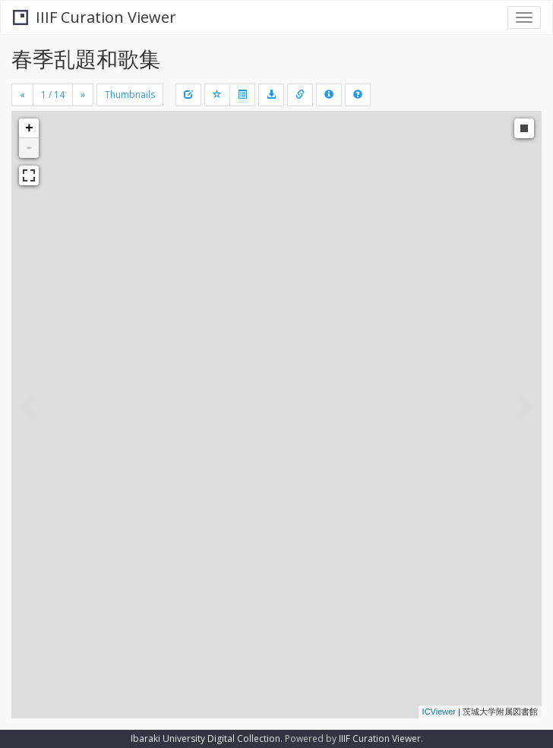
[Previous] (22, 95)
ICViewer (439, 711)
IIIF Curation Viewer (94, 17)
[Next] (82, 95)
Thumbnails (130, 94)
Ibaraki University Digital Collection (205, 738)
